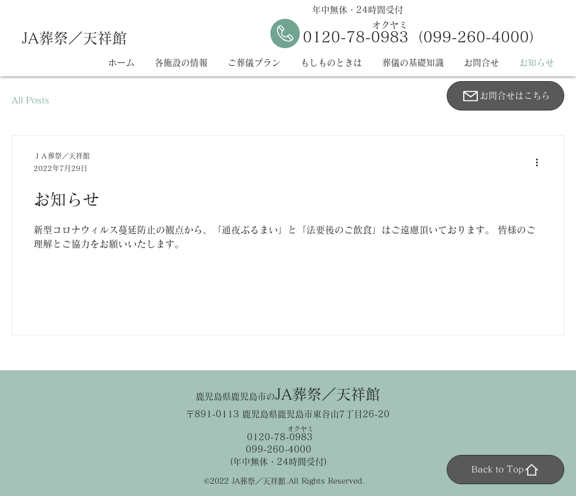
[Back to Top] (505, 469)
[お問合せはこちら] (505, 95)
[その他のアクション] (541, 163)
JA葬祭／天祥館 (74, 38)
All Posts (30, 100)
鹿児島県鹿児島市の (288, 396)
